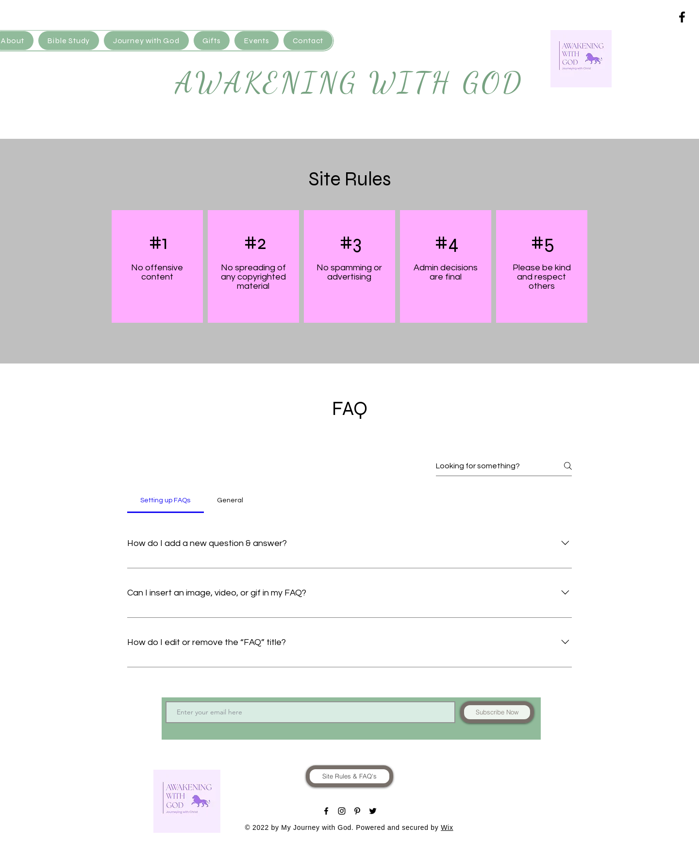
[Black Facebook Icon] (682, 17)
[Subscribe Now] (497, 712)
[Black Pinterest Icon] (357, 811)
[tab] (165, 500)
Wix (447, 827)
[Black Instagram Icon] (342, 811)
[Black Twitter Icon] (373, 811)
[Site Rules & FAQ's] (349, 776)
